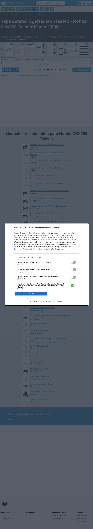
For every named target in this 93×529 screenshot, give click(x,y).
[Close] (84, 228)
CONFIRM (31, 293)
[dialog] (46, 264)
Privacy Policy (58, 301)
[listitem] (46, 257)
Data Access (46, 301)
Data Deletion (34, 301)
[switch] (73, 262)
